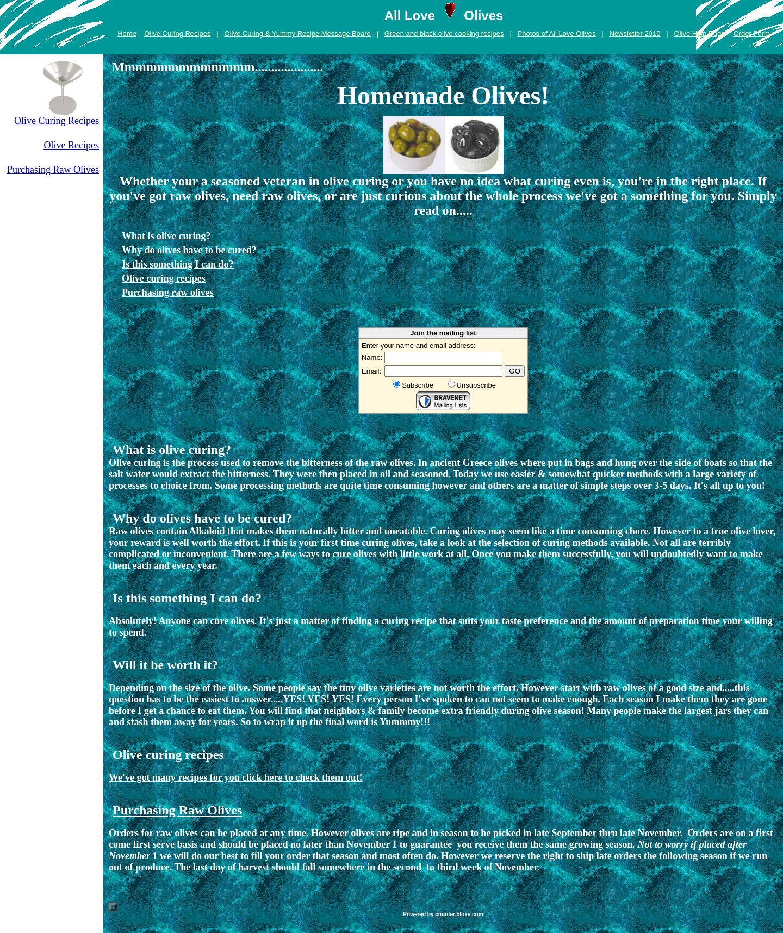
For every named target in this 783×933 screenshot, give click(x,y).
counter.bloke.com (459, 914)
